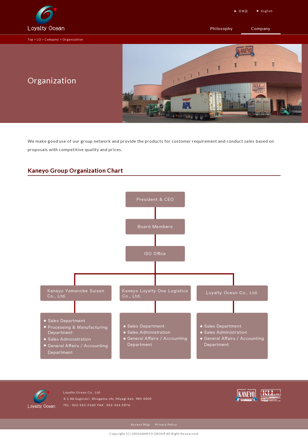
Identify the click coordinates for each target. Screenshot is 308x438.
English (267, 11)
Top (30, 39)
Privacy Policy (166, 424)
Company (260, 28)
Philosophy (221, 28)
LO (39, 39)
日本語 (243, 11)
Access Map (140, 424)
